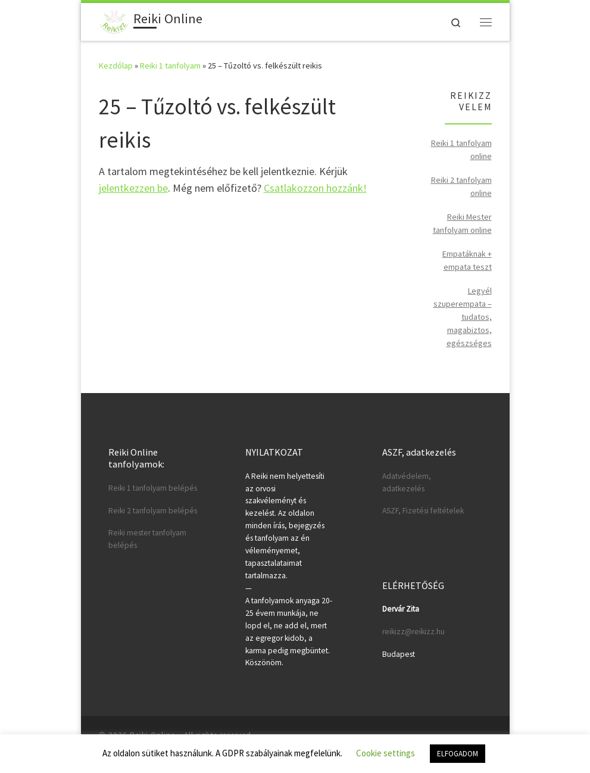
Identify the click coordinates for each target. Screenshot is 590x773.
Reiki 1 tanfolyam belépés (152, 488)
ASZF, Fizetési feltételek (423, 511)
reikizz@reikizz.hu (413, 631)
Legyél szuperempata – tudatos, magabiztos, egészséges (462, 316)
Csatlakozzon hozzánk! (315, 188)
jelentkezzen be (133, 188)
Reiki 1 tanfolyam (170, 65)
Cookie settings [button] (385, 753)
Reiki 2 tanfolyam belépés (152, 511)
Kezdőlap (116, 65)
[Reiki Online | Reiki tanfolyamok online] (114, 20)
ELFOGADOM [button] (457, 754)
